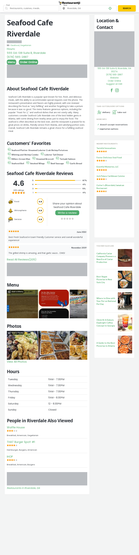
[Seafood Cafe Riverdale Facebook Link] (111, 90)
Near (65, 5)
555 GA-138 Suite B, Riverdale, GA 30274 (114, 70)
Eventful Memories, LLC (107, 167)
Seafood (15, 45)
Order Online (28, 62)
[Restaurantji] (70, 2)
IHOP (10, 456)
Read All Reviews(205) (21, 259)
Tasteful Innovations (106, 148)
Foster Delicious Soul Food (109, 157)
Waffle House (16, 427)
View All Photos (17, 362)
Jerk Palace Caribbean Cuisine (110, 176)
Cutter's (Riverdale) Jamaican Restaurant (110, 186)
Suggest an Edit (114, 83)
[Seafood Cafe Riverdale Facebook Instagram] (117, 90)
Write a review (67, 213)
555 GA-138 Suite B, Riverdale (26, 53)
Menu (11, 62)
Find (8, 5)
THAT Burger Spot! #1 (21, 442)
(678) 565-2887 (17, 57)
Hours (11, 49)
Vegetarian (25, 45)
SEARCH (127, 8)
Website (114, 77)
